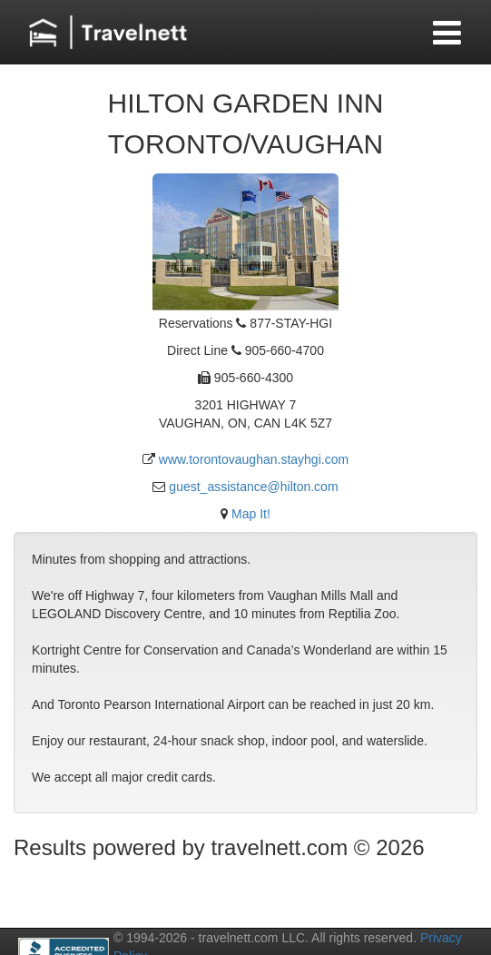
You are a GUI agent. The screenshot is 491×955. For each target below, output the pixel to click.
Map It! (250, 514)
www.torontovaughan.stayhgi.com (254, 459)
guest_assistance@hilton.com (253, 486)
